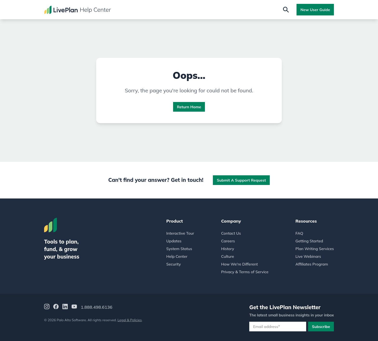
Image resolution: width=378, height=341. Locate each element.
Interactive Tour (180, 233)
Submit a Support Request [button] (241, 180)
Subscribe (321, 326)
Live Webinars (308, 256)
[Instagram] (46, 307)
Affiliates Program (312, 264)
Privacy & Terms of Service (244, 271)
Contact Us (231, 233)
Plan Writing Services (315, 248)
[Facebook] (56, 307)
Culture (227, 256)
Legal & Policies (130, 320)
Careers (228, 241)
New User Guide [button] (315, 9)
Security (173, 264)
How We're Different (239, 264)
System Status (179, 248)
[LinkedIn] (65, 307)
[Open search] (286, 9)
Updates (174, 241)
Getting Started (309, 241)
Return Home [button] (189, 106)
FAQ (299, 233)
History (227, 248)
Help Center (177, 256)
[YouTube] (74, 307)
